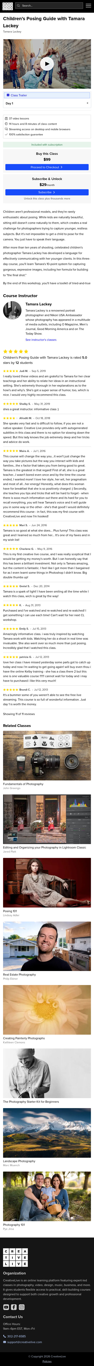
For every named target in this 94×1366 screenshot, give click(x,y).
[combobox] (49, 6)
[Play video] (47, 64)
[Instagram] (22, 1307)
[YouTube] (6, 1307)
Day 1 (9, 103)
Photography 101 (14, 1225)
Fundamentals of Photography (23, 784)
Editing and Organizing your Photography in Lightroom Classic (44, 847)
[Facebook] (14, 1307)
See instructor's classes (41, 340)
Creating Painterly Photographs (24, 1038)
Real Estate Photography (19, 974)
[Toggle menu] (88, 6)
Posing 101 (10, 911)
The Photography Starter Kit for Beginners (31, 1101)
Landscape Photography (19, 1161)
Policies (47, 1361)
